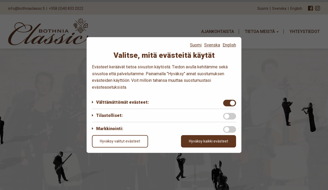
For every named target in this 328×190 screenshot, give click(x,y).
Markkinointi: (109, 128)
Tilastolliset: (109, 115)
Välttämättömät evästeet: (122, 102)
